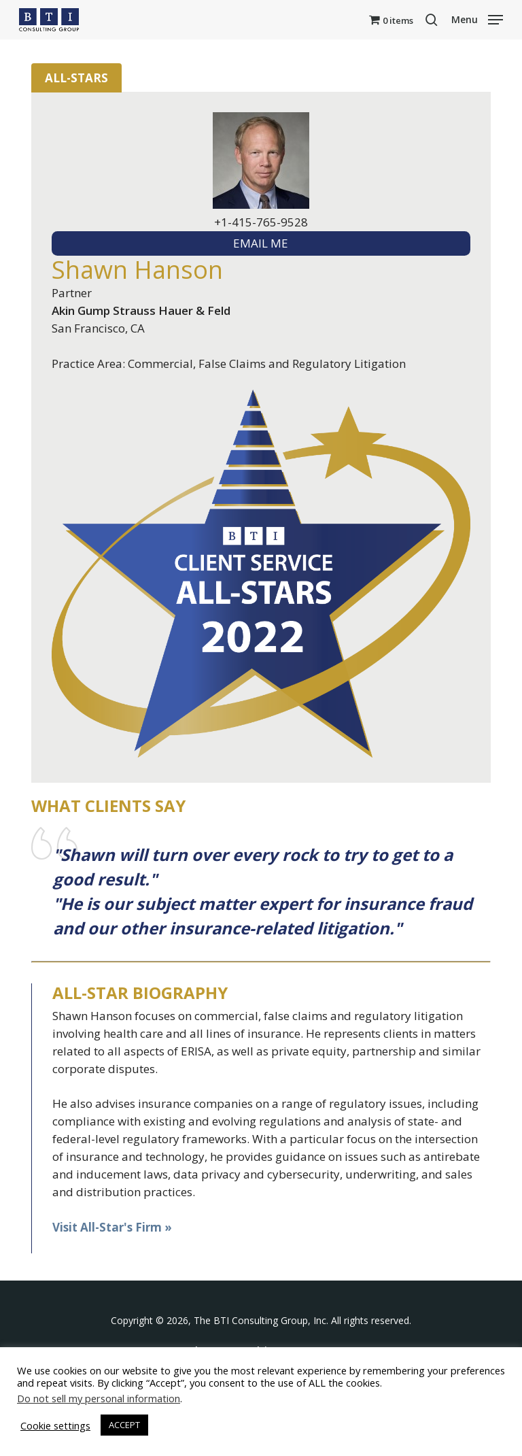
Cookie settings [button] (55, 1425)
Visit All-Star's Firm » (112, 1227)
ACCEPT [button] (124, 1425)
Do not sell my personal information (98, 1398)
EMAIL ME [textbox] (260, 243)
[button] (477, 18)
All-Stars (76, 78)
